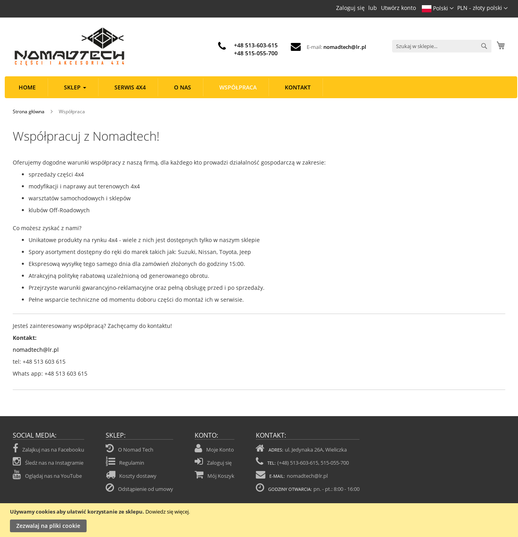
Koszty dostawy (138, 475)
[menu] (261, 87)
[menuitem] (27, 87)
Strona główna (29, 111)
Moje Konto (220, 449)
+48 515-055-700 (256, 53)
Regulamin (131, 462)
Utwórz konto (398, 8)
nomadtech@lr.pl (344, 46)
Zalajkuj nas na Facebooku (48, 448)
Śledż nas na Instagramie (48, 461)
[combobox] (441, 46)
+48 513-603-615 (256, 45)
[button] (482, 8)
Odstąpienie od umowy (145, 488)
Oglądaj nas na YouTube (47, 474)
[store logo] (69, 46)
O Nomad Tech (135, 449)
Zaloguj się (350, 8)
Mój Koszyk (220, 475)
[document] (260, 520)
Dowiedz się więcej (167, 511)
